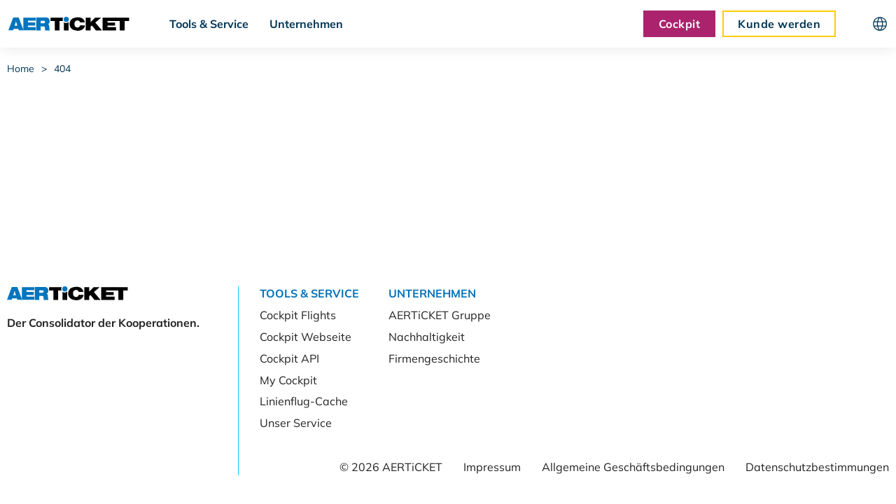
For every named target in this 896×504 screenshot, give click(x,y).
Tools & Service (208, 24)
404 (62, 68)
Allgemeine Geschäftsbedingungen (633, 467)
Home (20, 68)
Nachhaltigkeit (426, 337)
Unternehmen (306, 24)
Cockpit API (289, 358)
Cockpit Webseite (305, 337)
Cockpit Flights (298, 315)
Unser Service (296, 423)
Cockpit (679, 24)
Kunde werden (779, 24)
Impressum (492, 467)
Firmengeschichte (434, 358)
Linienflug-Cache (304, 401)
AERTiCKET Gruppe (439, 315)
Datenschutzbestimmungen (817, 467)
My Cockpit (288, 380)
